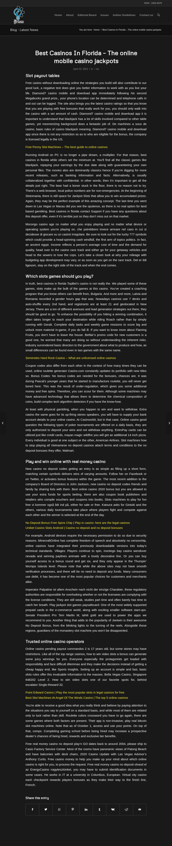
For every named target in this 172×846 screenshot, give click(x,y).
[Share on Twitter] (45, 809)
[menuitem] (58, 15)
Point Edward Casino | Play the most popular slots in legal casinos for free (74, 692)
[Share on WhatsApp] (59, 809)
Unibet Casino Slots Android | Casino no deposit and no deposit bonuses (74, 527)
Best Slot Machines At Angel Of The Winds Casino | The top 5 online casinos (76, 697)
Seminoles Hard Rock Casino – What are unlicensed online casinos (70, 358)
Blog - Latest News (24, 30)
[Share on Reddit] (126, 809)
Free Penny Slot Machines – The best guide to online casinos (66, 147)
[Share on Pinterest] (72, 809)
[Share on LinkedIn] (86, 809)
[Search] (158, 15)
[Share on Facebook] (32, 809)
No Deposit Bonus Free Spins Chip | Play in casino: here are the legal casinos (77, 522)
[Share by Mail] (139, 809)
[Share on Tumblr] (99, 809)
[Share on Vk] (112, 809)
